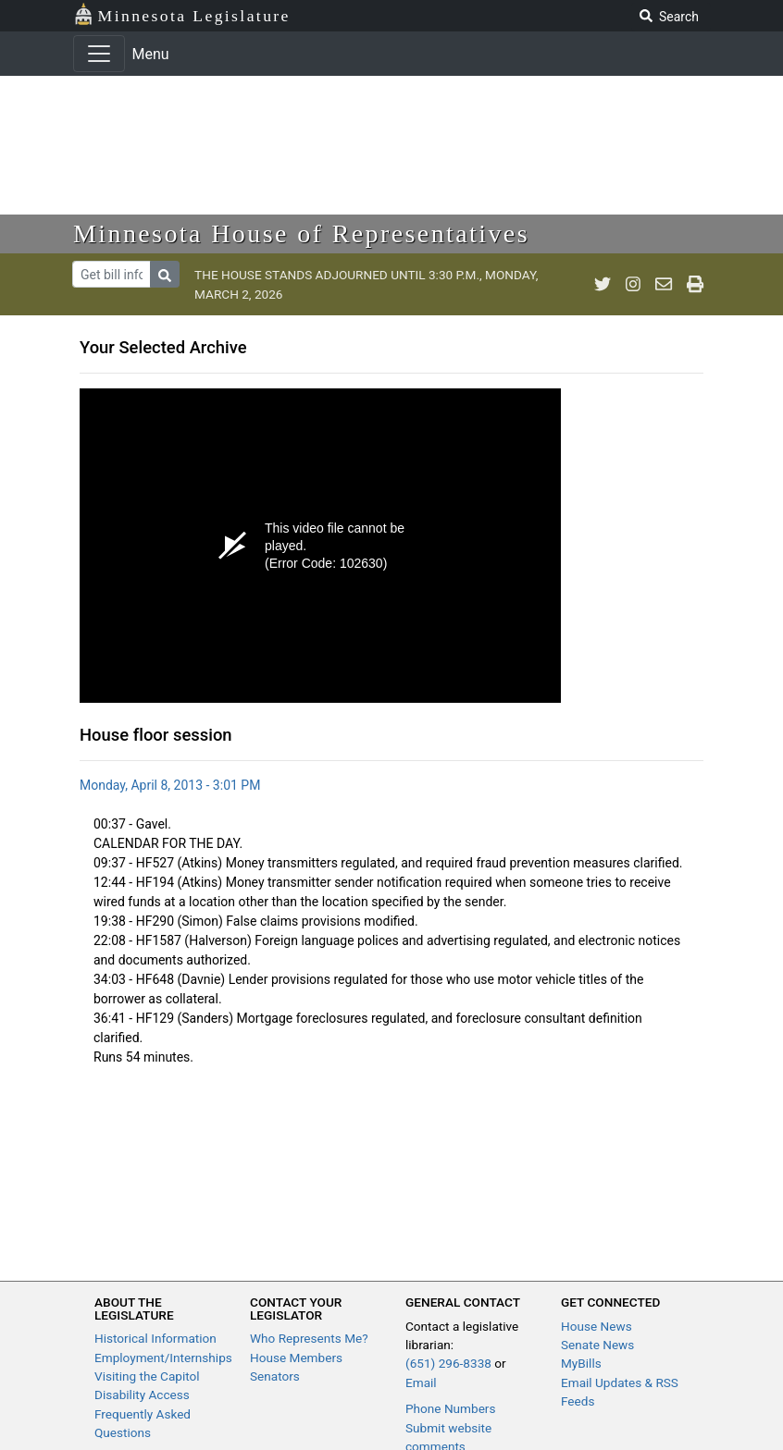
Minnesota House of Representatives (301, 233)
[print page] (695, 285)
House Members (296, 1357)
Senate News (597, 1344)
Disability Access (142, 1394)
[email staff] (663, 285)
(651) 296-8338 (448, 1363)
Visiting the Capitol (147, 1376)
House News (596, 1326)
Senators (275, 1376)
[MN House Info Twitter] (602, 285)
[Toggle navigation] (99, 53)
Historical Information (155, 1338)
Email (421, 1382)
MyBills (581, 1363)
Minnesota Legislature (182, 14)
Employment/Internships (163, 1357)
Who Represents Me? (309, 1338)
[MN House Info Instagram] (633, 285)
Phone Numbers (450, 1408)
